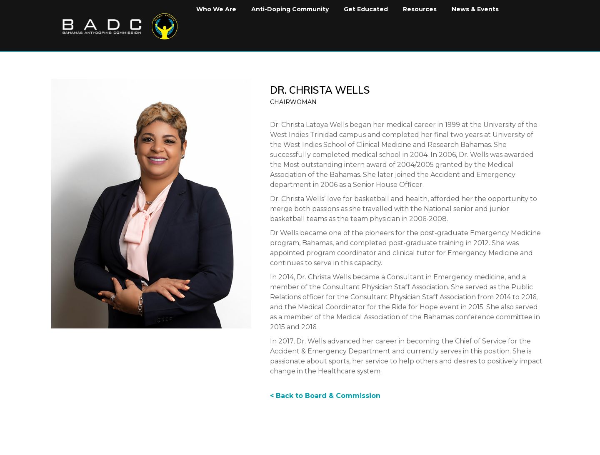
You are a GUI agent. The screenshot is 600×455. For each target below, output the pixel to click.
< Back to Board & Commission (325, 396)
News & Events (475, 9)
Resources (420, 9)
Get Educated (366, 9)
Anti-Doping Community (290, 9)
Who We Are (216, 9)
